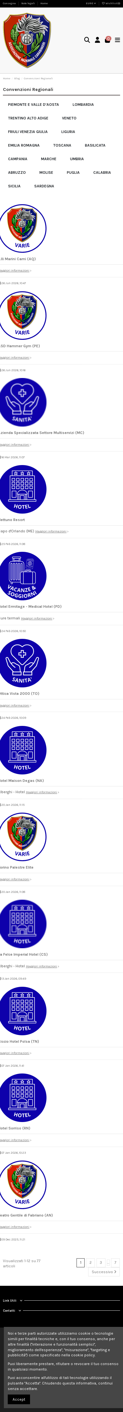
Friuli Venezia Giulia (28, 131)
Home (44, 3)
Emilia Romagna (24, 145)
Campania (17, 159)
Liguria (68, 131)
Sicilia (14, 186)
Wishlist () (111, 3)
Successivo (104, 1272)
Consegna (9, 3)
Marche (48, 159)
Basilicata (95, 145)
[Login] (98, 40)
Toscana (62, 145)
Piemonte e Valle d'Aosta (33, 104)
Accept (19, 1399)
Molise (46, 172)
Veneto (69, 118)
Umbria (77, 159)
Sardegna (44, 186)
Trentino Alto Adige (28, 118)
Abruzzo (17, 172)
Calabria (102, 172)
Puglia (73, 172)
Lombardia (83, 104)
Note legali (28, 3)
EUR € (91, 3)
